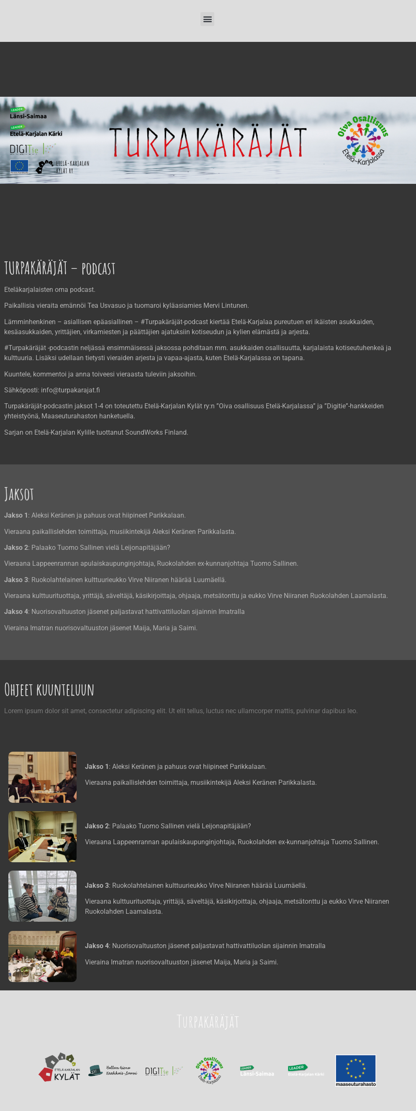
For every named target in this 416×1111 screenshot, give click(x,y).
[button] (207, 19)
